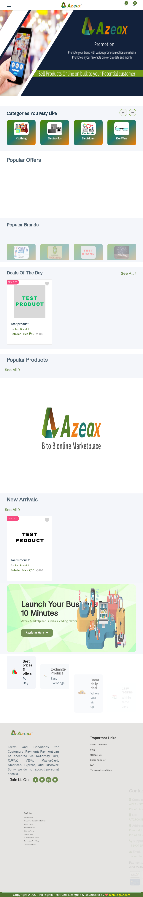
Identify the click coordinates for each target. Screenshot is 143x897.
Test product (19, 324)
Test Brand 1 (22, 329)
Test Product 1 (20, 560)
